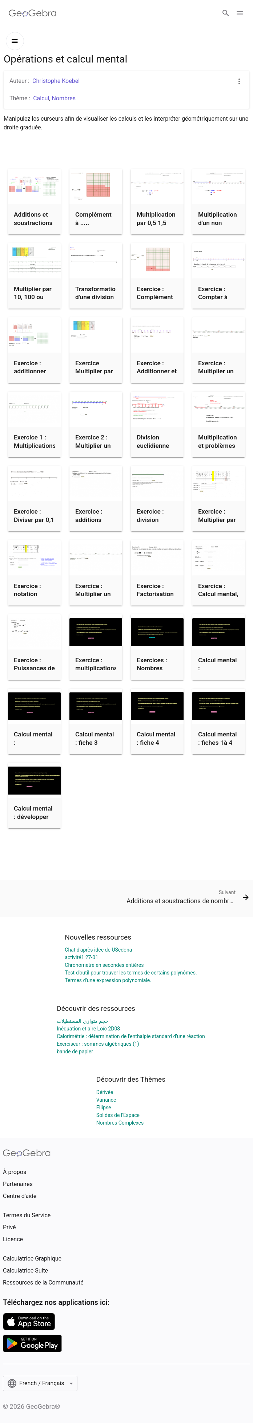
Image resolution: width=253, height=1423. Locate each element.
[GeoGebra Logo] (32, 13)
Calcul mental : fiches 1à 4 (217, 738)
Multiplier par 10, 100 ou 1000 (33, 297)
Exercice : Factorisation (155, 590)
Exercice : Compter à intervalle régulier (213, 301)
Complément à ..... (93, 218)
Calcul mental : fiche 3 (94, 738)
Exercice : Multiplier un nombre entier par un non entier (95, 602)
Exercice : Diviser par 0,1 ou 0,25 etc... (34, 519)
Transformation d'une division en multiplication (97, 301)
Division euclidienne (153, 441)
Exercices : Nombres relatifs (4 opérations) (153, 672)
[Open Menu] (240, 13)
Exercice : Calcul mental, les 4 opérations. (218, 598)
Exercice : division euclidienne (153, 519)
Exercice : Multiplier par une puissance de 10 (218, 523)
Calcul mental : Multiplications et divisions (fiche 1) (219, 676)
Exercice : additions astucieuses (92, 519)
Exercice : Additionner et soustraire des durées (157, 375)
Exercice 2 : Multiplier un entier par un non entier (93, 449)
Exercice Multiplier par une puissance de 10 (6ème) (95, 375)
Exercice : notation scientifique (30, 594)
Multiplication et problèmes (217, 441)
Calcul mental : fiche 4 (156, 738)
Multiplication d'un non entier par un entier (217, 226)
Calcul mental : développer (33, 812)
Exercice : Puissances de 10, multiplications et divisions (35, 676)
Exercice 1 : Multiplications (35, 441)
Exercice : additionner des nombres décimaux (32, 375)
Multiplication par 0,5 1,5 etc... (156, 222)
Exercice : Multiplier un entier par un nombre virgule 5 (216, 379)
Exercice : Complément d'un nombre (155, 297)
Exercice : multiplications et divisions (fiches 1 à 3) (96, 672)
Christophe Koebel (56, 80)
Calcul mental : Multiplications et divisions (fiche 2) (35, 751)
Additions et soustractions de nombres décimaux (33, 226)
